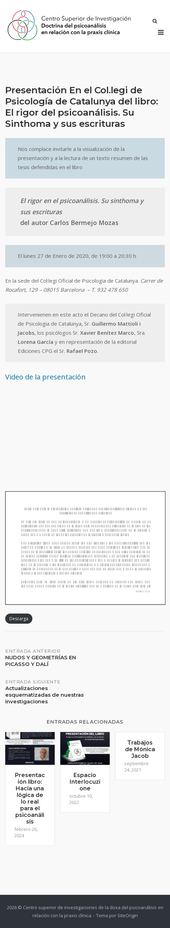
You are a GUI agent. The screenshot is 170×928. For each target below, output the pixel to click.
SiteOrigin (127, 915)
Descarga (18, 619)
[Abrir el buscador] (155, 22)
